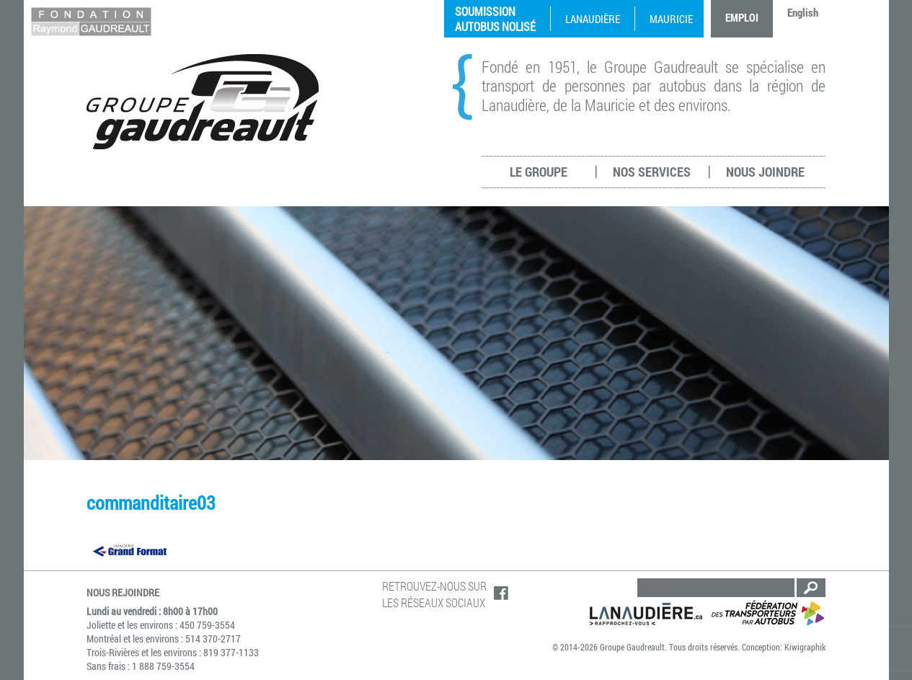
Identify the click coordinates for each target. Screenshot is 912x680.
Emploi (741, 17)
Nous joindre (765, 171)
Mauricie (671, 19)
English (802, 12)
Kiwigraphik (804, 647)
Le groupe (538, 171)
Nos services (652, 171)
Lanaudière (592, 19)
